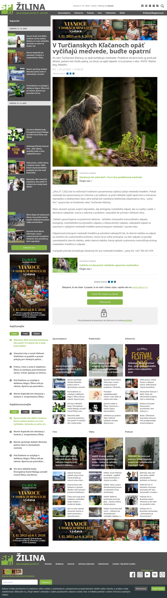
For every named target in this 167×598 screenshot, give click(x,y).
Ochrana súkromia (86, 564)
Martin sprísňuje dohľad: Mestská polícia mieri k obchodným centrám (30, 445)
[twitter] (70, 73)
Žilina (30, 6)
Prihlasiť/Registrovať (153, 13)
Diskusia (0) (105, 302)
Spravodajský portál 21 (27, 564)
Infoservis (78, 13)
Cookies (115, 564)
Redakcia (59, 564)
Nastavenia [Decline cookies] (141, 588)
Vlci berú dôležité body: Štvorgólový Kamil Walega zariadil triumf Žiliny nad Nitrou (30, 471)
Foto (100, 13)
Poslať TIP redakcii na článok (105, 294)
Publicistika (111, 13)
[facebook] (67, 73)
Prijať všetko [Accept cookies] (158, 588)
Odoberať (45, 582)
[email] (73, 73)
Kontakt (48, 564)
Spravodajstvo (64, 13)
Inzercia (70, 564)
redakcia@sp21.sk (140, 287)
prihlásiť (128, 320)
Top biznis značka (127, 564)
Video (91, 431)
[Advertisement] (29, 115)
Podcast (90, 13)
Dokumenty (103, 564)
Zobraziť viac (29, 247)
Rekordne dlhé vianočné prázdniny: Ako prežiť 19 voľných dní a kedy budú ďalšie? (31, 343)
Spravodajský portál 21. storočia (32, 13)
